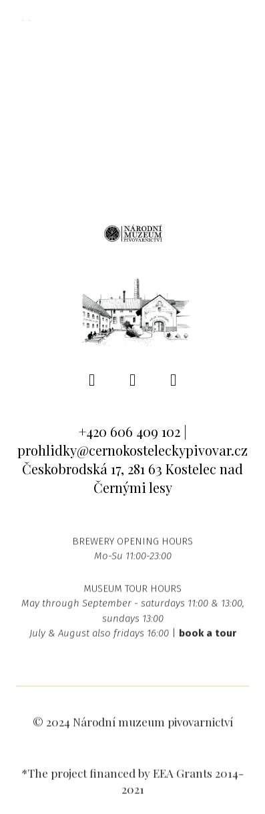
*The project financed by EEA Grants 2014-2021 (132, 786)
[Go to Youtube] (173, 380)
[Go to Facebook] (91, 380)
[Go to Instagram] (132, 380)
